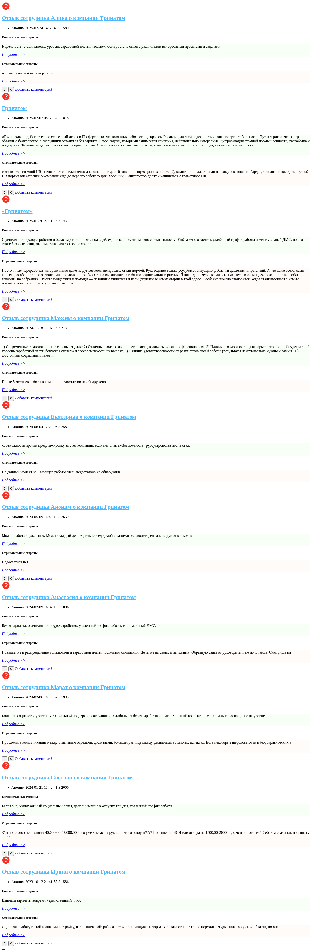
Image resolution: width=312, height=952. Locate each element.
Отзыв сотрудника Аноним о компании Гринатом (65, 507)
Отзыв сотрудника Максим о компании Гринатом (65, 318)
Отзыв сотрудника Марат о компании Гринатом (63, 687)
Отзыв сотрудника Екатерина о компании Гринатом (69, 417)
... (3, 948)
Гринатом (14, 108)
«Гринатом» (17, 211)
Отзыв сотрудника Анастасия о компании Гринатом (69, 597)
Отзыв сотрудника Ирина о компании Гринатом (63, 872)
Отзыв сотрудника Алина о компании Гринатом (63, 18)
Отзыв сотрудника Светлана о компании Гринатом (67, 777)
